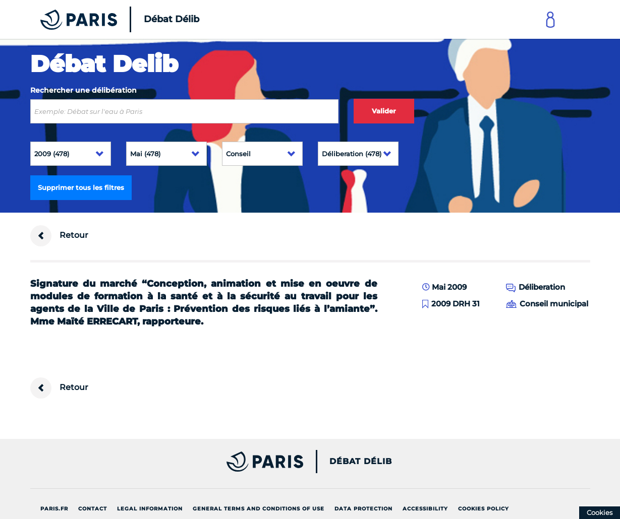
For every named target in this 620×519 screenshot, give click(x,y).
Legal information (150, 508)
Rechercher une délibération (83, 90)
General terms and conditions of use (258, 508)
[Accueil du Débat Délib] (106, 19)
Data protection (363, 508)
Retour (59, 235)
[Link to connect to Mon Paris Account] (550, 19)
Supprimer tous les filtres (81, 187)
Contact (92, 508)
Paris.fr (54, 508)
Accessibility (425, 508)
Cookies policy (483, 508)
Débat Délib (360, 461)
